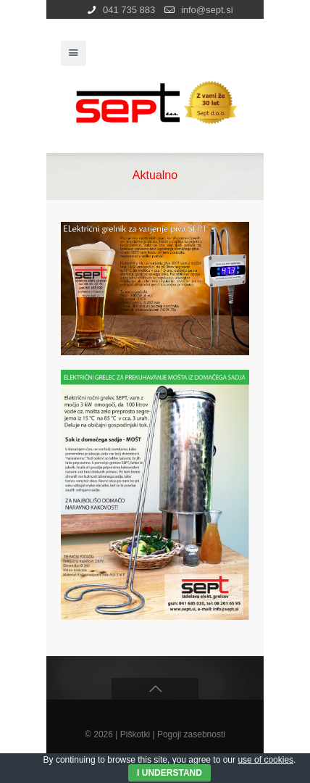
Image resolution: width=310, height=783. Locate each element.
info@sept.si (207, 9)
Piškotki (135, 734)
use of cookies (265, 760)
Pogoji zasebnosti (191, 734)
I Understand (169, 773)
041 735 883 (129, 9)
